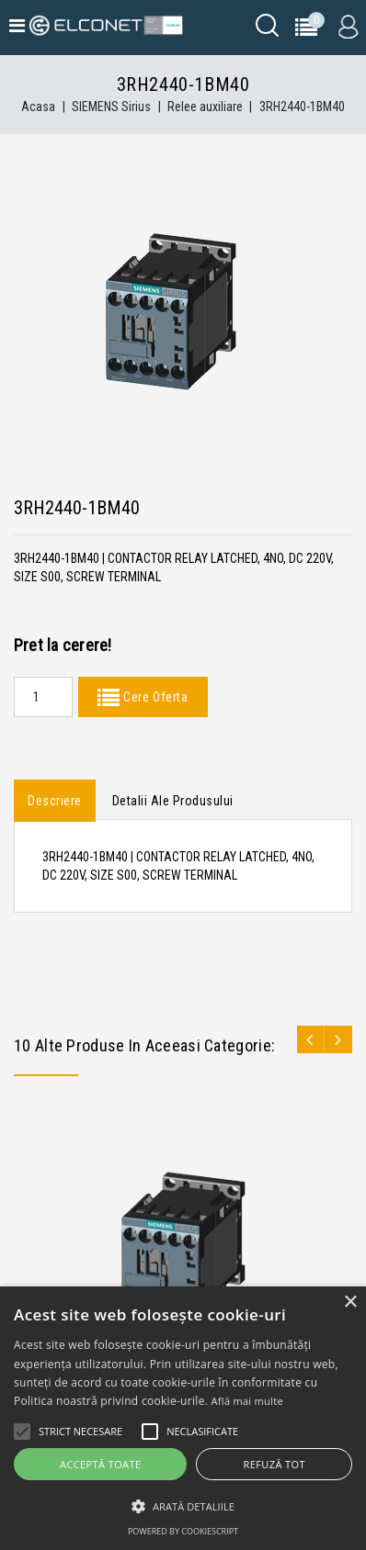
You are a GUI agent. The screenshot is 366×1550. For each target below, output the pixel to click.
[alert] (183, 1418)
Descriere (55, 800)
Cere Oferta (154, 697)
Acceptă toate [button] (100, 1464)
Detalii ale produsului (173, 800)
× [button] (350, 1302)
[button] (183, 1506)
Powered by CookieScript (183, 1531)
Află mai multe (247, 1401)
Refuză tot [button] (274, 1464)
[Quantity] (43, 697)
